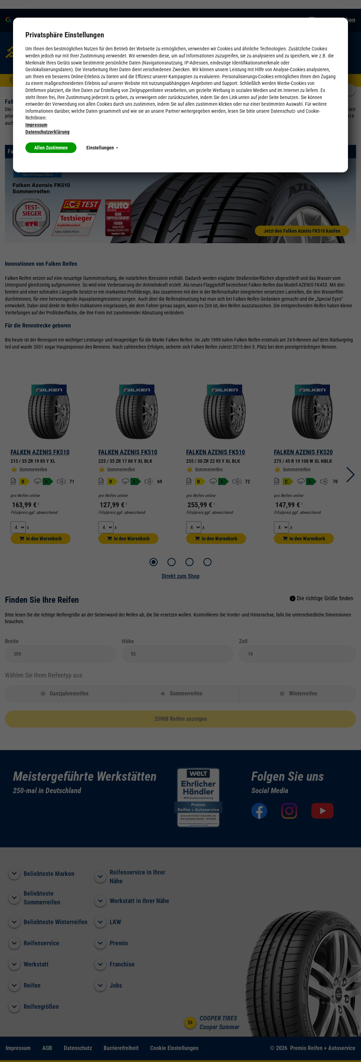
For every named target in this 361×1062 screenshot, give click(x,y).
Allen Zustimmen (51, 148)
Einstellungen (102, 148)
